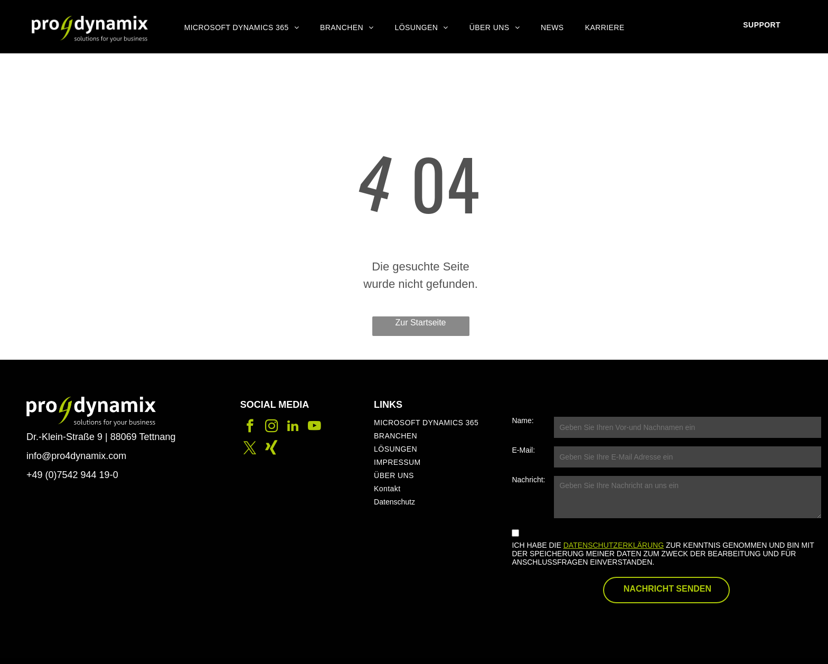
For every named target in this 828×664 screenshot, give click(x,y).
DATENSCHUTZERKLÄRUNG (613, 545)
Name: (522, 420)
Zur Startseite (420, 322)
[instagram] (271, 427)
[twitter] (250, 449)
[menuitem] (241, 27)
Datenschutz (394, 502)
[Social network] (271, 449)
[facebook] (250, 427)
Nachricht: (528, 479)
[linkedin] (293, 427)
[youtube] (314, 427)
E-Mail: (523, 450)
